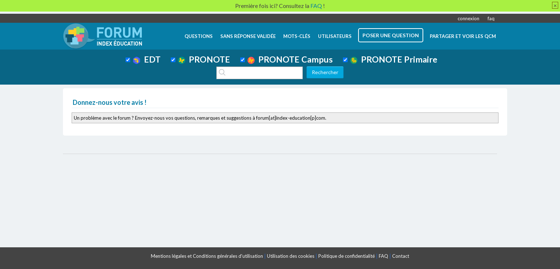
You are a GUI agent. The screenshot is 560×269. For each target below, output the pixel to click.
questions (198, 36)
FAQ (383, 256)
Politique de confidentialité (346, 256)
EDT (147, 59)
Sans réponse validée (248, 36)
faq (491, 18)
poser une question (390, 35)
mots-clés (296, 36)
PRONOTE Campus (290, 59)
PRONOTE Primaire (393, 59)
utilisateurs (335, 36)
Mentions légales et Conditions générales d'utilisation (207, 256)
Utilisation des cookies (290, 256)
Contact (400, 256)
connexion (468, 18)
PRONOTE (204, 59)
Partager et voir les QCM (463, 36)
